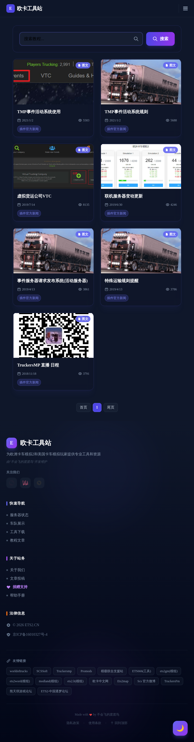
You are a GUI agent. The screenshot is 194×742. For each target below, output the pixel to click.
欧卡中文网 (100, 681)
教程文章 (15, 540)
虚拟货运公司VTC (34, 196)
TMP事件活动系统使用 (39, 111)
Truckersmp (64, 671)
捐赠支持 (16, 587)
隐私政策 (73, 723)
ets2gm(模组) (169, 671)
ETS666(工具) (141, 671)
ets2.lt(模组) (75, 681)
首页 (83, 407)
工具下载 (15, 532)
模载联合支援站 (112, 671)
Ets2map (122, 681)
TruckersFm (172, 681)
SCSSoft (41, 671)
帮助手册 (15, 595)
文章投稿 (15, 578)
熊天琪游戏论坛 (21, 691)
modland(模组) (48, 681)
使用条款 (95, 723)
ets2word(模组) (20, 681)
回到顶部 (118, 723)
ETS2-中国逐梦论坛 (54, 691)
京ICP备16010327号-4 (26, 635)
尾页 (110, 407)
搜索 (160, 39)
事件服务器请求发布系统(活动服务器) (52, 280)
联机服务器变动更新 (124, 196)
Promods (86, 671)
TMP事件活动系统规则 (126, 111)
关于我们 (15, 570)
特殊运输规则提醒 (121, 280)
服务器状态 (17, 515)
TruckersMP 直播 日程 (38, 365)
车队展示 (15, 523)
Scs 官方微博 (146, 681)
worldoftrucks (18, 671)
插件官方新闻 (29, 129)
